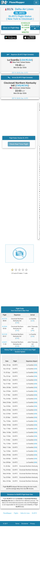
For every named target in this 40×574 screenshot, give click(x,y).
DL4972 (34, 513)
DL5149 (4, 334)
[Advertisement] (19, 45)
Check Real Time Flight (18, 144)
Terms (18, 523)
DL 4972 (20, 13)
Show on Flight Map (11, 28)
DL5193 (4, 319)
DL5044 (4, 326)
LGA (32, 321)
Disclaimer (25, 523)
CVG (17, 323)
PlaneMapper (7, 513)
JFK (32, 330)
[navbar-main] (36, 2)
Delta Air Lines (24, 9)
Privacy (33, 523)
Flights (16, 513)
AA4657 (4, 342)
